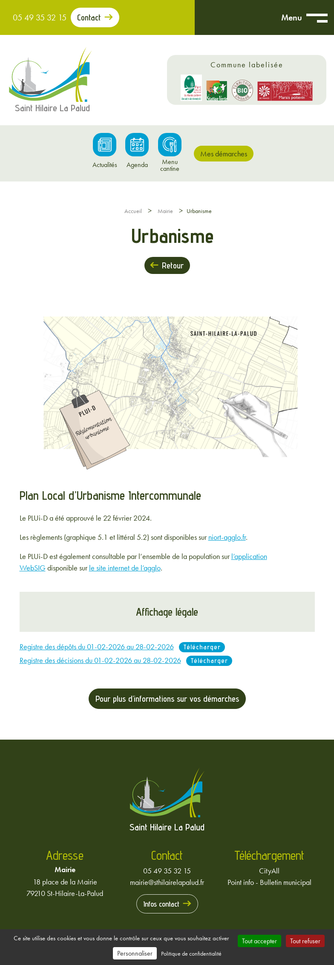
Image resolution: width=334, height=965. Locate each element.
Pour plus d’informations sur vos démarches (167, 699)
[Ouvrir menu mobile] (317, 17)
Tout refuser (305, 940)
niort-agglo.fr (227, 537)
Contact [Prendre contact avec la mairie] (89, 17)
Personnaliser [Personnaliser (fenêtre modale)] (135, 953)
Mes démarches (223, 153)
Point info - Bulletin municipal (269, 882)
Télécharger (202, 647)
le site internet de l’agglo (125, 568)
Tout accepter (259, 940)
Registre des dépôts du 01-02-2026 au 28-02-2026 (97, 646)
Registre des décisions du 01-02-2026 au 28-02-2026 (100, 660)
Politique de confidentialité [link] (191, 953)
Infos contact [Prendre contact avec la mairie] (161, 903)
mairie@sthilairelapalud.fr (167, 882)
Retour (173, 265)
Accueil (133, 211)
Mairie (165, 211)
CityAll (269, 871)
